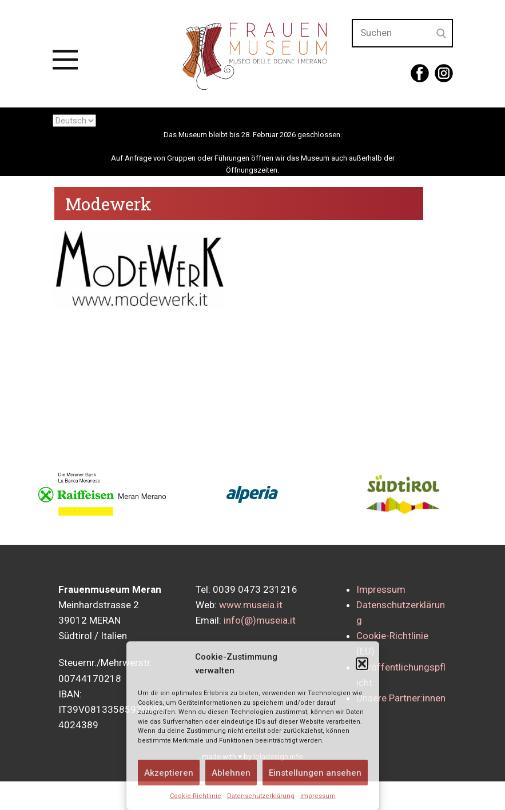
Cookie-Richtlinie (195, 796)
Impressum (318, 796)
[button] (362, 663)
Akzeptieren (168, 773)
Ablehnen (231, 773)
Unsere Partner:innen (401, 698)
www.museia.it (251, 605)
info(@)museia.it (260, 620)
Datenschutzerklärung (261, 796)
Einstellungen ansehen (315, 773)
